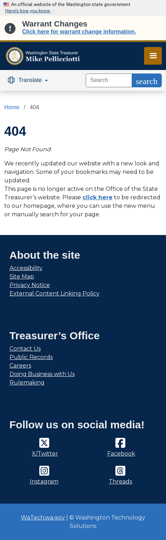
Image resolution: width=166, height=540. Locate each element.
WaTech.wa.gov (43, 517)
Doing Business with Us (42, 374)
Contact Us (25, 348)
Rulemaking (27, 382)
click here (97, 197)
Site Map (22, 276)
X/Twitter (45, 453)
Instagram (44, 481)
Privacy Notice (30, 285)
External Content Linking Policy (54, 293)
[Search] (109, 80)
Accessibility (26, 268)
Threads (120, 481)
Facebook (121, 453)
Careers (20, 365)
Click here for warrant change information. (79, 32)
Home (11, 107)
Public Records (31, 357)
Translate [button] (26, 80)
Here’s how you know (28, 10)
